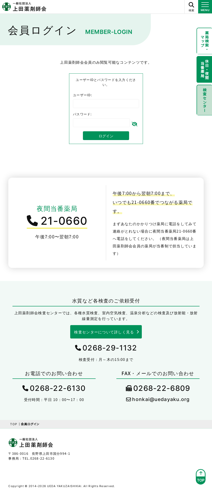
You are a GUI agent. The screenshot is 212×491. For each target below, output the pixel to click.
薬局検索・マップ (204, 41)
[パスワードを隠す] (134, 123)
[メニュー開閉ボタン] (205, 6)
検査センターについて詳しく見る (104, 332)
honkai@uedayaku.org (161, 399)
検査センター (204, 102)
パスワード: (82, 114)
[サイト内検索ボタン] (191, 6)
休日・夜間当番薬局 (204, 71)
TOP (13, 424)
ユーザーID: (82, 95)
